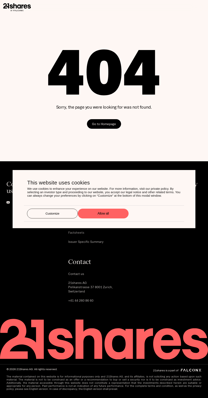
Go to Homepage (104, 124)
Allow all (103, 213)
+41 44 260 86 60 (80, 300)
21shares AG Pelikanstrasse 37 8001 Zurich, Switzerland (90, 287)
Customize (52, 213)
